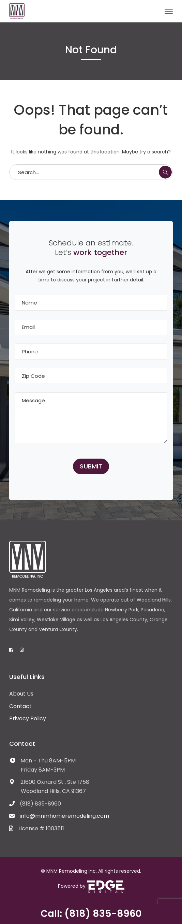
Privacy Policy (27, 718)
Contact (20, 706)
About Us (21, 694)
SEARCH (165, 172)
